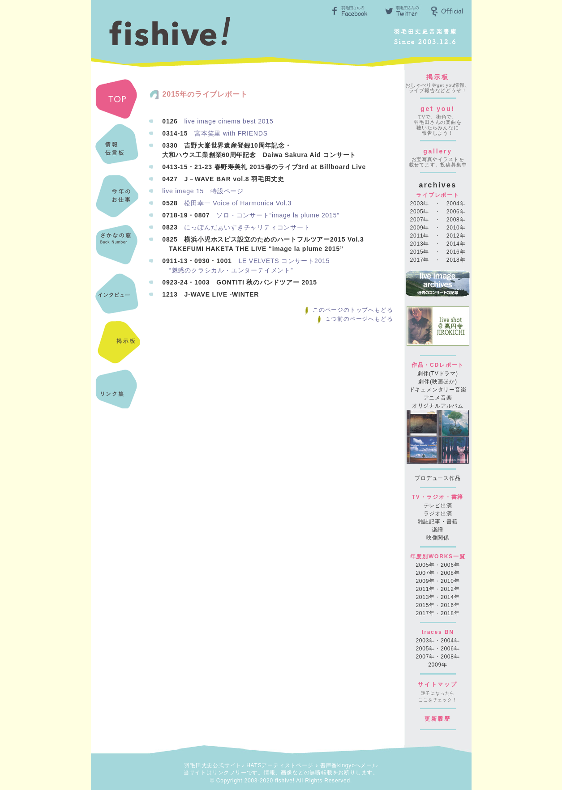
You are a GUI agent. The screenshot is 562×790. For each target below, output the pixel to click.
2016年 (456, 252)
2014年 (456, 244)
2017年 (419, 260)
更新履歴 (438, 719)
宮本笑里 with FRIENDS (231, 133)
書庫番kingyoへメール (349, 765)
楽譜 (438, 530)
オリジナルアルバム (437, 406)
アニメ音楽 (438, 398)
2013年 (419, 244)
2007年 (419, 220)
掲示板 (437, 77)
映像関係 (437, 538)
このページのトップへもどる (348, 309)
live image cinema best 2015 (228, 121)
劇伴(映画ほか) (437, 381)
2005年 (419, 211)
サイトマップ (438, 684)
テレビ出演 (438, 505)
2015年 (419, 252)
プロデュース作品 (437, 478)
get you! (437, 108)
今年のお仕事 (117, 197)
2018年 (456, 260)
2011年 (419, 236)
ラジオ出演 (438, 513)
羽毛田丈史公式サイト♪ (214, 765)
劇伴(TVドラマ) (437, 373)
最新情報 (117, 148)
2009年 (419, 228)
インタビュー (117, 295)
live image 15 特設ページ (203, 191)
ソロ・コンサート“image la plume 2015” (277, 215)
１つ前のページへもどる (354, 318)
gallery (437, 151)
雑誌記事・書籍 (438, 521)
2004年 (456, 203)
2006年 (456, 211)
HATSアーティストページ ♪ (282, 765)
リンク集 (117, 394)
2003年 (419, 203)
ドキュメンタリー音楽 (438, 390)
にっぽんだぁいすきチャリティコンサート (247, 227)
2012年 (456, 236)
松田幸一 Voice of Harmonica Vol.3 (238, 203)
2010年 (456, 228)
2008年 (456, 220)
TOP (117, 98)
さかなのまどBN (117, 246)
